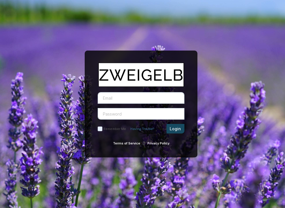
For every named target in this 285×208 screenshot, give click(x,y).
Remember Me (114, 129)
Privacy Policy (158, 143)
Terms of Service (126, 143)
